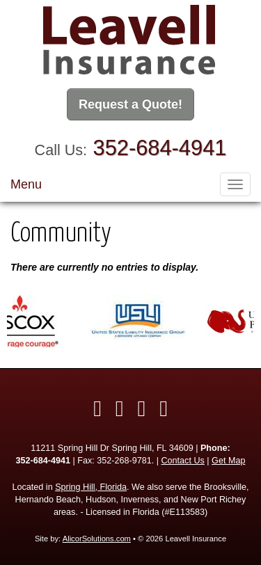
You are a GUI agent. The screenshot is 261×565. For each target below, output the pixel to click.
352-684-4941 (160, 148)
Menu (26, 184)
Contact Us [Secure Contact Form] (183, 460)
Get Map (228, 460)
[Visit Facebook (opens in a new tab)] (97, 408)
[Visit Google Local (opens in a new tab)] (163, 408)
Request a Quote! (130, 104)
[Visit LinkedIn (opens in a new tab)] (142, 408)
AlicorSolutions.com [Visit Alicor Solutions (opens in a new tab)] (97, 538)
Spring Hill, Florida (91, 487)
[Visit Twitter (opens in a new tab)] (120, 408)
